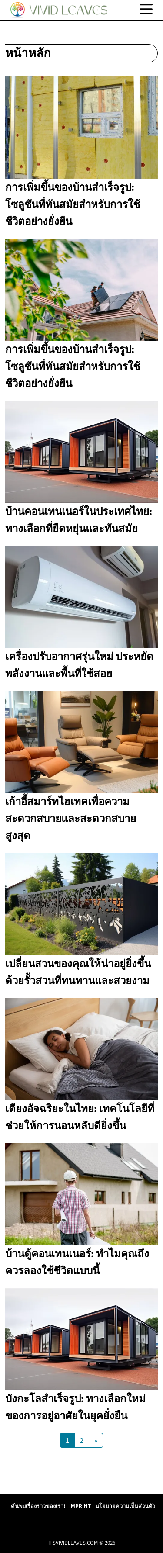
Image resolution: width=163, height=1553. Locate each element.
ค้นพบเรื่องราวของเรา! (38, 1505)
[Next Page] (96, 1440)
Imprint (80, 1505)
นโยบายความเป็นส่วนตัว (125, 1505)
